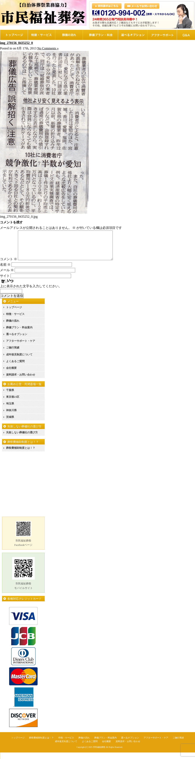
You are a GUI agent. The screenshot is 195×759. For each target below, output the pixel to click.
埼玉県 (10, 410)
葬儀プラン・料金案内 (19, 333)
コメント (8, 265)
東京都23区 (12, 403)
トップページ (14, 313)
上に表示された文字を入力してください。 (31, 292)
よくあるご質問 (15, 367)
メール (7, 276)
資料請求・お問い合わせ (20, 381)
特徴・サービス (15, 320)
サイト (5, 282)
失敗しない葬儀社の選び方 (22, 438)
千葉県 (10, 396)
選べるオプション (16, 340)
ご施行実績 (12, 354)
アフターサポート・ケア (20, 347)
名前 (5, 271)
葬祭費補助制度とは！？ (20, 454)
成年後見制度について (19, 361)
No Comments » (48, 48)
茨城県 (10, 423)
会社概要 (11, 374)
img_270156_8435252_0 (16, 43)
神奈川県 (11, 416)
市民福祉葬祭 (99, 753)
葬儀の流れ (12, 327)
